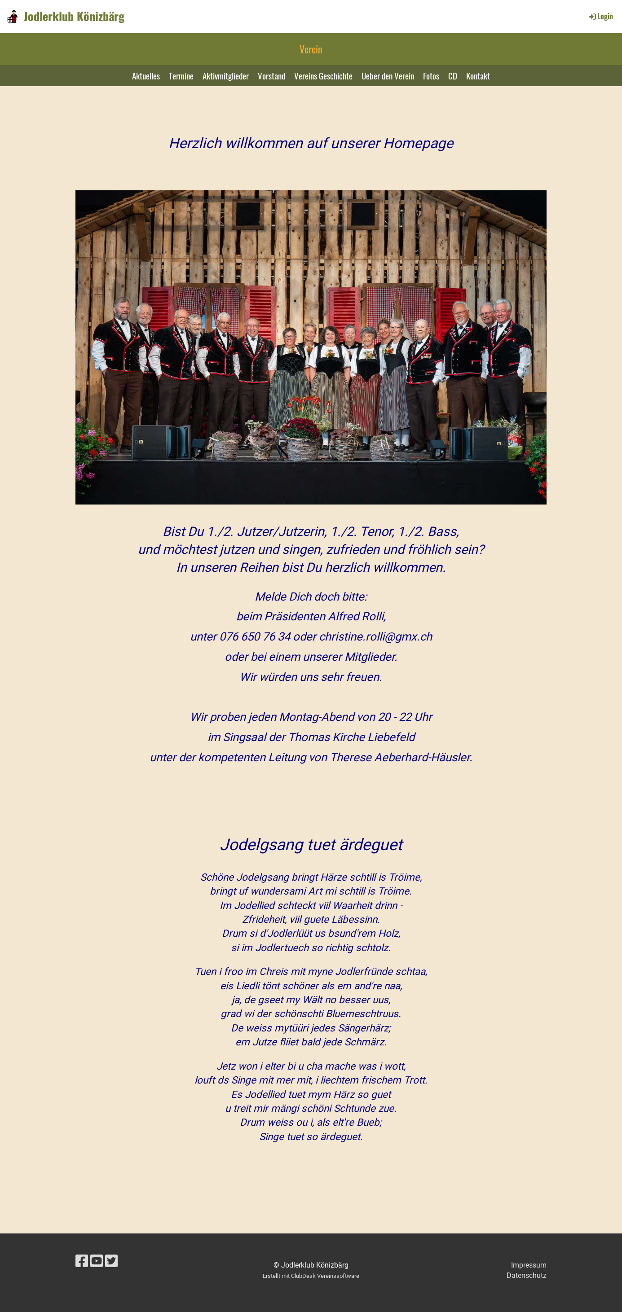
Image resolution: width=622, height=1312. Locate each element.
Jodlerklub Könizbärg (74, 16)
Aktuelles (146, 75)
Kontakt (478, 75)
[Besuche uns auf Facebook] (81, 1261)
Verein (311, 49)
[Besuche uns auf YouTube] (96, 1261)
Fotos (431, 75)
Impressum (529, 1265)
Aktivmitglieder (226, 75)
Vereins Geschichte (323, 75)
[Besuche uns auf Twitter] (111, 1261)
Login (600, 16)
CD (452, 75)
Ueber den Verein (388, 75)
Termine (181, 75)
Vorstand (271, 75)
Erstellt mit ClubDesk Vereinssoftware (311, 1276)
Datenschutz (527, 1275)
